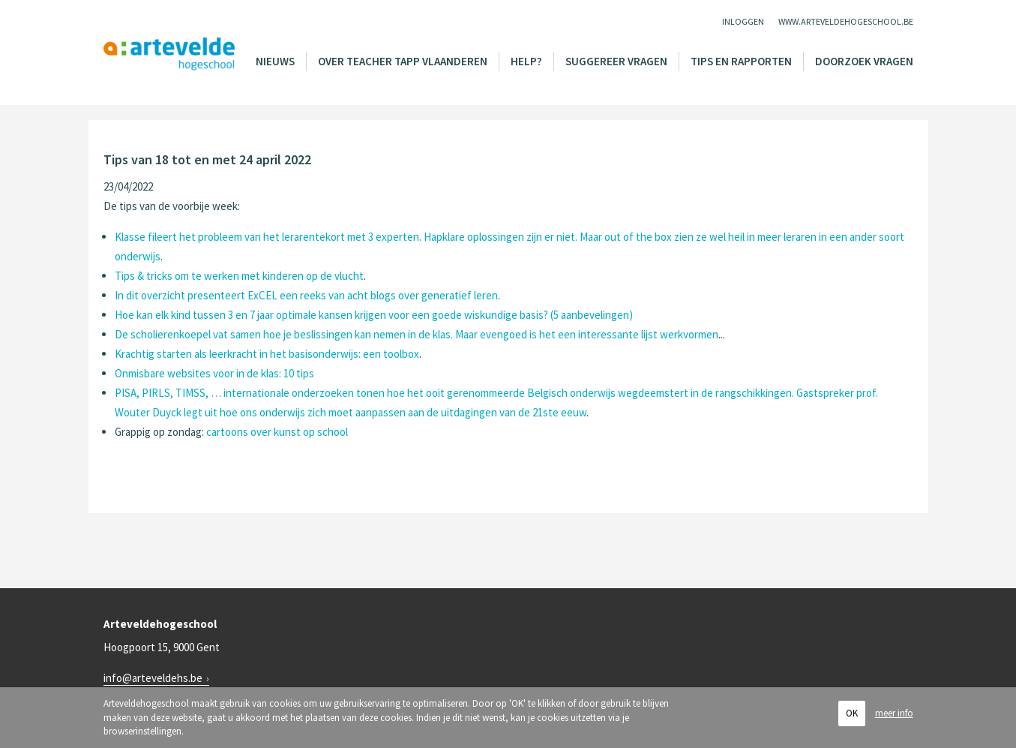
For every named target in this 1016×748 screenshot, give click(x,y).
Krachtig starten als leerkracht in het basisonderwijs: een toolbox (267, 354)
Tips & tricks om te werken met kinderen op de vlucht (239, 276)
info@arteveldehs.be (152, 678)
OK (852, 713)
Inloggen (743, 21)
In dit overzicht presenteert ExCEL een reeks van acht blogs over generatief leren (306, 295)
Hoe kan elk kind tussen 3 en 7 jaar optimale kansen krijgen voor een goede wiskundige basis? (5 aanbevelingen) (374, 315)
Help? (526, 61)
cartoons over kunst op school (277, 432)
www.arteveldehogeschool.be (845, 21)
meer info (894, 713)
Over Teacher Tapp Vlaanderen (402, 61)
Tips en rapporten (741, 61)
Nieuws (275, 61)
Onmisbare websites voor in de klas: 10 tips (214, 373)
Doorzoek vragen (864, 61)
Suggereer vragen (616, 61)
